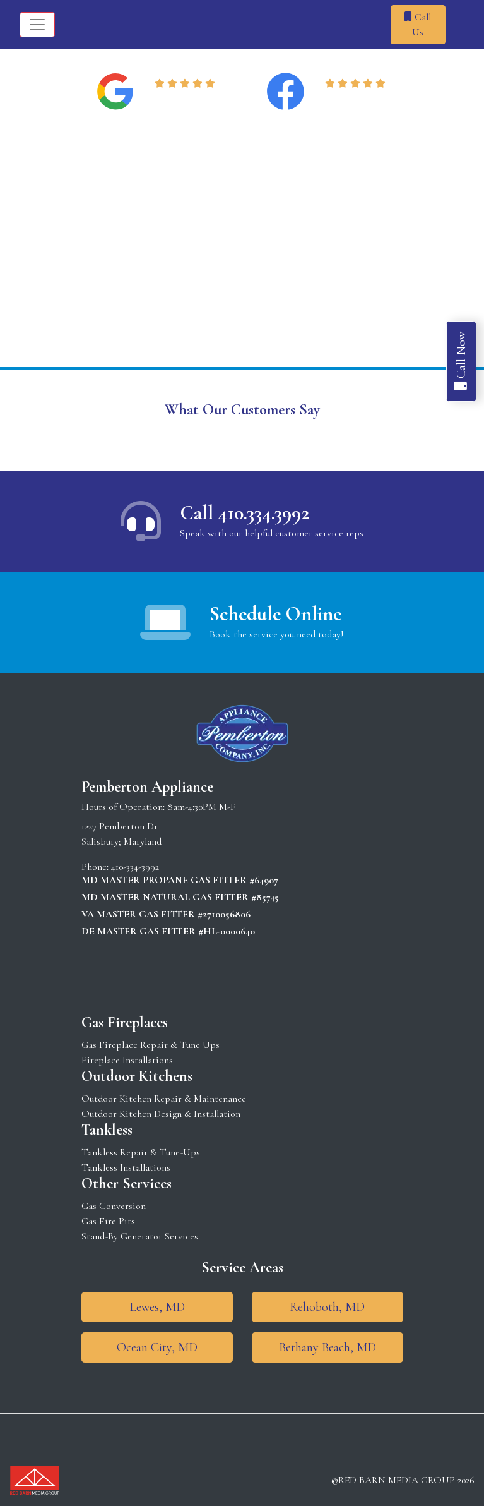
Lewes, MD (157, 1307)
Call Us (417, 25)
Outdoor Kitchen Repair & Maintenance (163, 1098)
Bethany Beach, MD (327, 1347)
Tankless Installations (125, 1167)
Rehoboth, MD (327, 1307)
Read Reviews (187, 99)
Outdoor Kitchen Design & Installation (160, 1113)
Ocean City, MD (157, 1347)
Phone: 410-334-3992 (120, 866)
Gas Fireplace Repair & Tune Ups (150, 1045)
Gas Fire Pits (108, 1221)
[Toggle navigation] (37, 24)
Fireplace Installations (127, 1060)
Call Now (461, 361)
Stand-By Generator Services (139, 1236)
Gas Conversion (113, 1206)
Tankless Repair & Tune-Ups (140, 1152)
